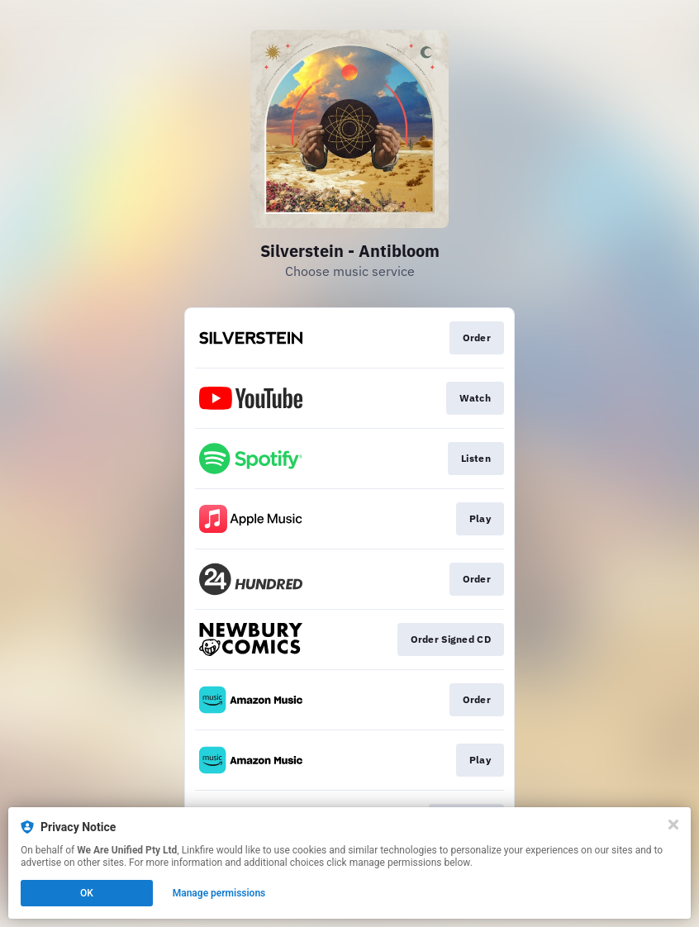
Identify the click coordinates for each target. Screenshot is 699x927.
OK (86, 893)
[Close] (673, 824)
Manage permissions (219, 893)
